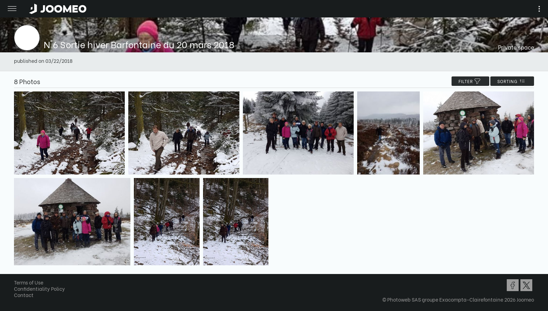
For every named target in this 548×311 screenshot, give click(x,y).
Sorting (512, 81)
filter (470, 81)
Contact (24, 294)
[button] (18, 275)
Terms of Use (28, 282)
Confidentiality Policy (39, 288)
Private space (516, 47)
